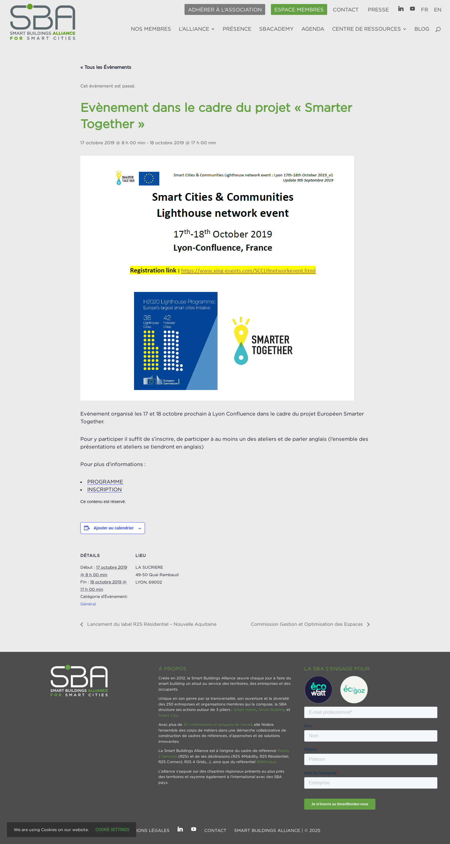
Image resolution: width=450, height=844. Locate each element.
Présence (237, 29)
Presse (378, 9)
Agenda (312, 29)
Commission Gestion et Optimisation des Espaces (307, 624)
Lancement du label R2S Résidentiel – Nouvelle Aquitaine (151, 624)
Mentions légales (146, 830)
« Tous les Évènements (105, 67)
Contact (346, 9)
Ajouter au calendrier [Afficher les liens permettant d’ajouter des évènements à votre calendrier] (114, 528)
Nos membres (151, 29)
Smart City (168, 715)
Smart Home (244, 709)
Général (88, 604)
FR (424, 9)
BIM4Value (266, 762)
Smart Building (271, 709)
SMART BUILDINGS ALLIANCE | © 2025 (277, 830)
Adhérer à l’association (225, 9)
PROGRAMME (105, 481)
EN (437, 9)
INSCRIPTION (104, 489)
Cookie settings (112, 829)
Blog (421, 29)
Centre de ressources (366, 29)
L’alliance (194, 29)
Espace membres (299, 9)
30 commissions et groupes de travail (217, 724)
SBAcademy (276, 29)
